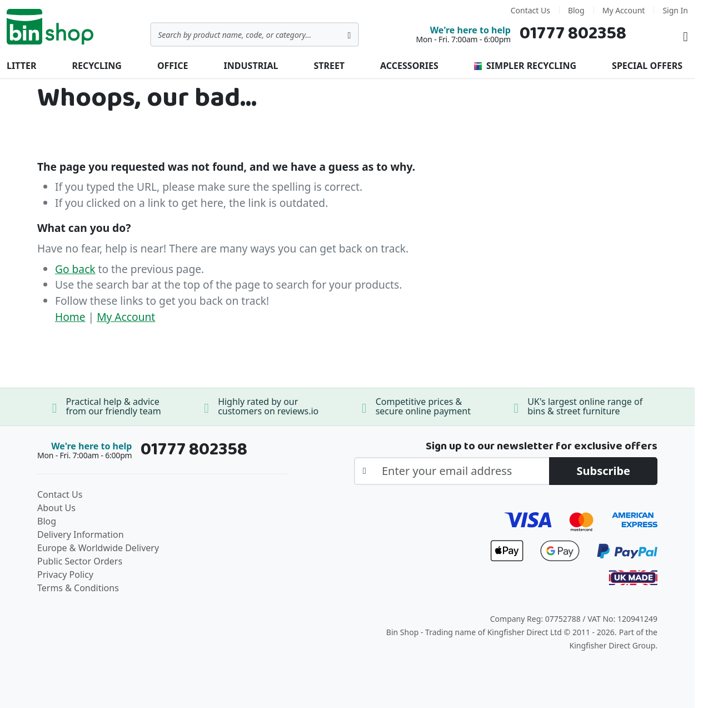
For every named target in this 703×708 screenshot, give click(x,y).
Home (70, 316)
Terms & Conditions (78, 588)
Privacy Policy (65, 574)
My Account (623, 10)
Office (172, 66)
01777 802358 (573, 33)
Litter (21, 66)
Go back (75, 268)
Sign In (675, 10)
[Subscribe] (603, 471)
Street (329, 66)
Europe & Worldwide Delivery (98, 548)
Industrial (251, 66)
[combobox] (254, 34)
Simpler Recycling (525, 66)
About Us (56, 508)
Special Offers (647, 66)
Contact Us (530, 10)
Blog (576, 10)
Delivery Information (80, 534)
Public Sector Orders (79, 561)
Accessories (409, 66)
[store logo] (50, 26)
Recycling (96, 66)
